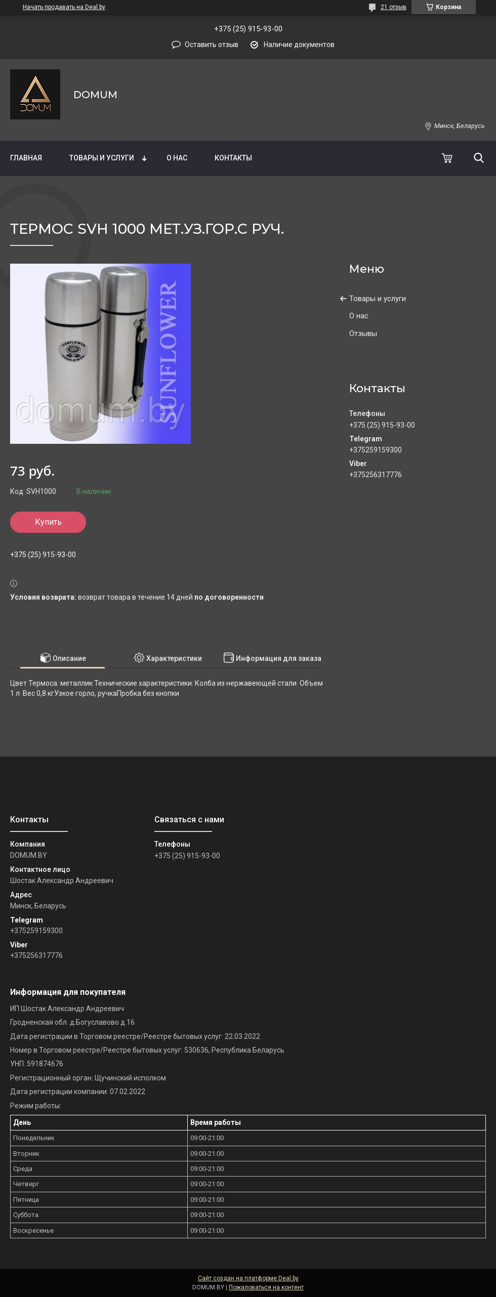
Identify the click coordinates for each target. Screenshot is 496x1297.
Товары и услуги (101, 158)
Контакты (233, 158)
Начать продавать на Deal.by (64, 7)
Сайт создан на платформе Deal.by (248, 1278)
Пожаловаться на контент (266, 1287)
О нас (177, 158)
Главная (26, 158)
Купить (48, 522)
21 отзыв (393, 7)
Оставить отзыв (211, 44)
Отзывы (363, 333)
